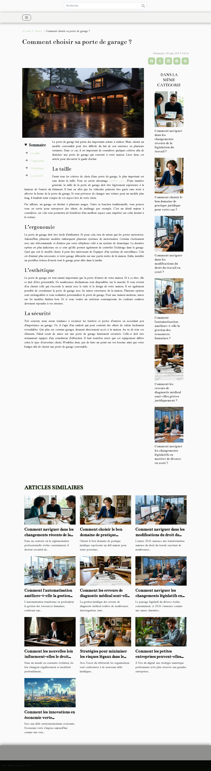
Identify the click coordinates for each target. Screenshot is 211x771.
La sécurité (36, 175)
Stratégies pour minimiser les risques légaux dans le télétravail (103, 656)
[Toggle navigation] (26, 18)
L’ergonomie (37, 160)
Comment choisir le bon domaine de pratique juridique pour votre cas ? (103, 535)
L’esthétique (37, 168)
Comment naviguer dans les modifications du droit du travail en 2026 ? (168, 264)
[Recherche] (105, 5)
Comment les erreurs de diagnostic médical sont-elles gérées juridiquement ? (168, 392)
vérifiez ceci (116, 180)
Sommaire (37, 145)
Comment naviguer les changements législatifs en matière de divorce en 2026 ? (168, 454)
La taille (35, 153)
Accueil (26, 31)
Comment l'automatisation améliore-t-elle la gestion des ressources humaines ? (48, 596)
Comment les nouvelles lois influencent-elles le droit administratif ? (48, 656)
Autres (38, 31)
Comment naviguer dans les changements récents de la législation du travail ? (48, 535)
